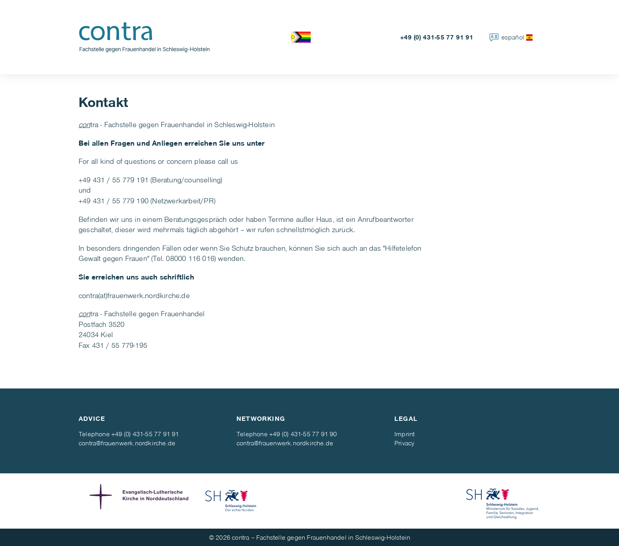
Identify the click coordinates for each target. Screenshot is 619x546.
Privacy (404, 443)
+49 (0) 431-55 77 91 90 (303, 434)
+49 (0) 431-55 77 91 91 (437, 37)
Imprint (404, 434)
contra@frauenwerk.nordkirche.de (127, 443)
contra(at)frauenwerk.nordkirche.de (134, 295)
